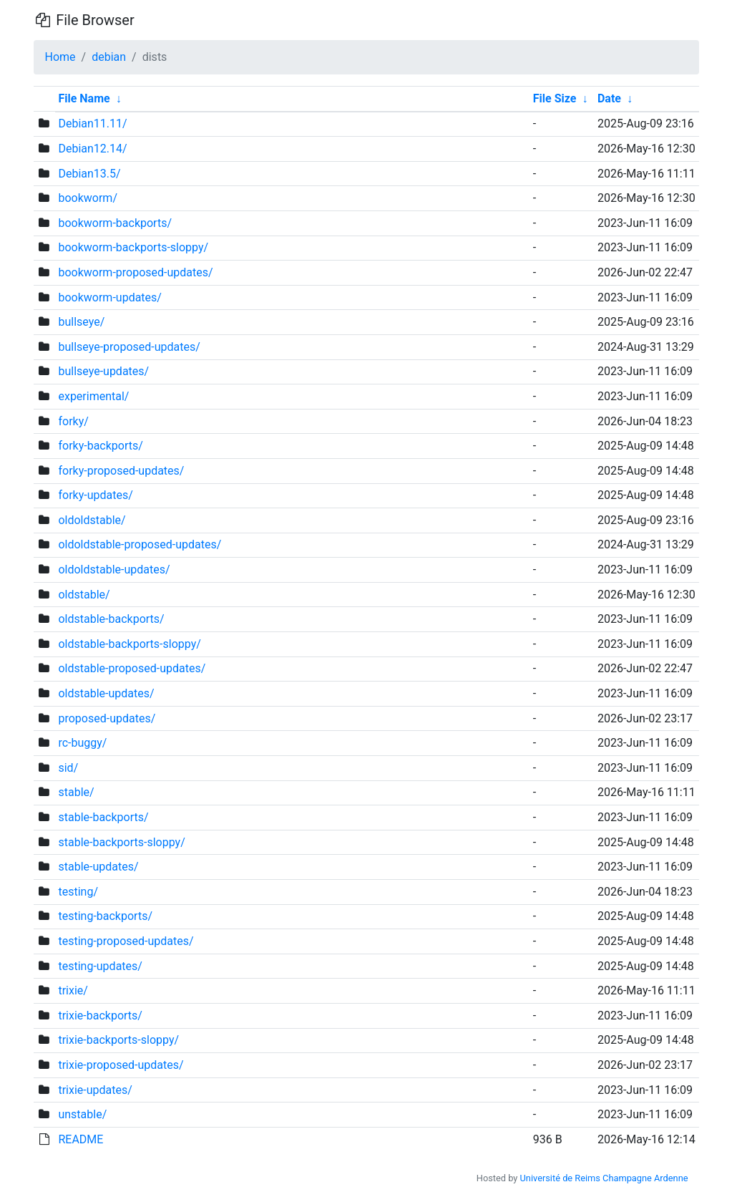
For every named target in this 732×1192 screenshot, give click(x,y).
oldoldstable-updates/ (114, 569)
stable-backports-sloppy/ (121, 842)
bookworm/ (87, 198)
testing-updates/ (100, 966)
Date (609, 98)
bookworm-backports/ (115, 223)
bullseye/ (81, 322)
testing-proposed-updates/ (125, 941)
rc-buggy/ (82, 743)
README (80, 1139)
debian (109, 57)
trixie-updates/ (95, 1090)
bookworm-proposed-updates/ (135, 272)
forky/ (73, 421)
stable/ (76, 792)
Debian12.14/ (92, 148)
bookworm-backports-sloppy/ (133, 247)
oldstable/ (83, 594)
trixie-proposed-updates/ (120, 1065)
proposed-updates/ (106, 718)
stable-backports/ (103, 817)
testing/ (78, 891)
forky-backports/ (100, 445)
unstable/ (82, 1114)
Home (60, 57)
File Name (83, 98)
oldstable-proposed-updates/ (131, 668)
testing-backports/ (105, 916)
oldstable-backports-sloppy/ (129, 644)
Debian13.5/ (89, 173)
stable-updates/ (98, 866)
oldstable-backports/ (111, 619)
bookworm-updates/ (109, 297)
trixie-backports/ (100, 1015)
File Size (555, 98)
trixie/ (72, 990)
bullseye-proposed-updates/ (129, 347)
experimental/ (93, 396)
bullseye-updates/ (103, 371)
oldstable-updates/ (106, 693)
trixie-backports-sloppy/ (118, 1040)
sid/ (68, 768)
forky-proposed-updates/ (121, 471)
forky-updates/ (95, 495)
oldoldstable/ (91, 520)
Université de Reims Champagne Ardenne (604, 1178)
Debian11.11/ (92, 123)
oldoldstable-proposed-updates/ (139, 544)
